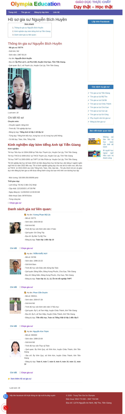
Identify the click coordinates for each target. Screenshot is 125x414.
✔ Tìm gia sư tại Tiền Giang (99, 93)
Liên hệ (56, 12)
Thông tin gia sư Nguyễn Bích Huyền (28, 28)
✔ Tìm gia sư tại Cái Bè (97, 100)
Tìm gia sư (25, 12)
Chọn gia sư (15, 203)
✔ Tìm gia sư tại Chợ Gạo (98, 107)
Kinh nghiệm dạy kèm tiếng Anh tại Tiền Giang (32, 31)
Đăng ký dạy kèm (41, 12)
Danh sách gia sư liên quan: (25, 35)
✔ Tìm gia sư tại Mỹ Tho (97, 97)
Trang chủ (12, 12)
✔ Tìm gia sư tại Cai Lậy (97, 111)
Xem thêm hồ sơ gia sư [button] (21, 379)
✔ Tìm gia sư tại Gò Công (98, 114)
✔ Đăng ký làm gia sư (96, 122)
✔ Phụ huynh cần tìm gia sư (99, 118)
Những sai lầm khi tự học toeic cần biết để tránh (108, 142)
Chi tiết (13, 248)
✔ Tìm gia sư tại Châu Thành (99, 104)
